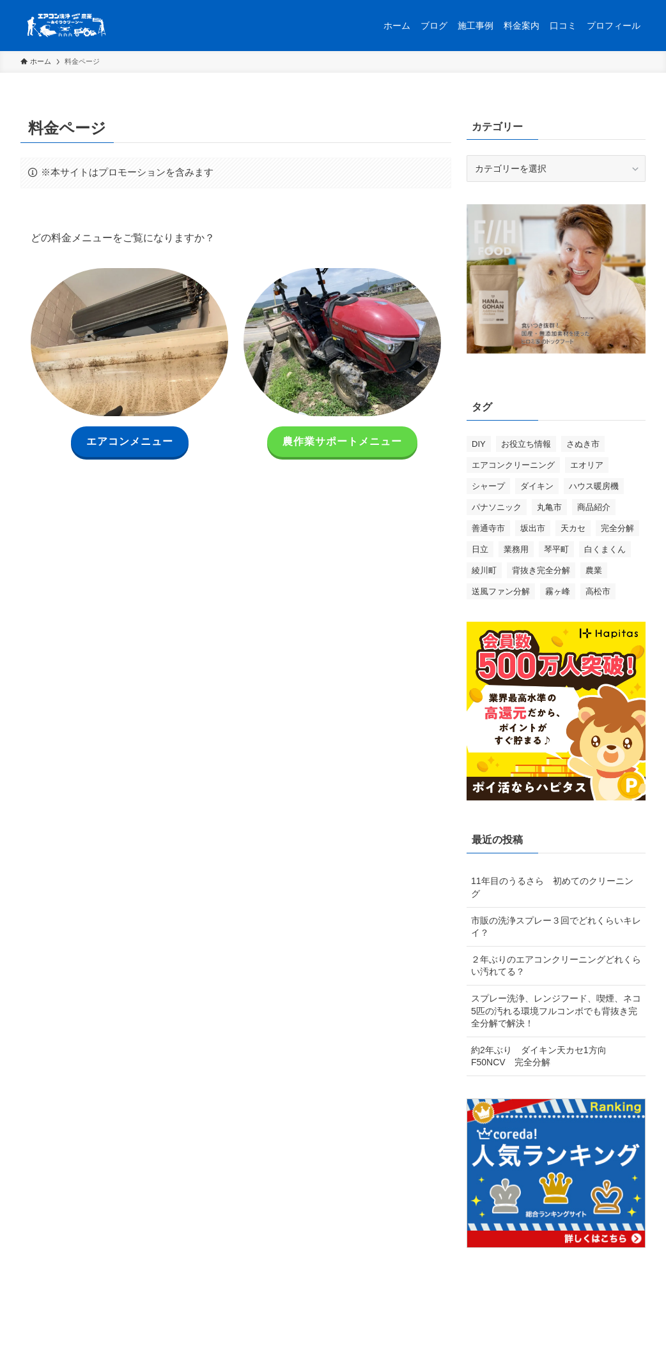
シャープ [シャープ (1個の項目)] (488, 486)
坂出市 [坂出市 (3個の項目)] (532, 528)
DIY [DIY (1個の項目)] (479, 444)
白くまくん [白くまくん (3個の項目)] (605, 549)
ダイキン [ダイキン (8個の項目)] (537, 486)
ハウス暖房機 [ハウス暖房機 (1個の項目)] (594, 486)
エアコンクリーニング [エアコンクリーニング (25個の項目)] (513, 465)
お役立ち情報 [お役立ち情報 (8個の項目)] (526, 444)
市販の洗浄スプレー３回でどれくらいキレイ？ (556, 926)
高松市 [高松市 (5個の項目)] (597, 591)
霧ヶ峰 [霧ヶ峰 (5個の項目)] (557, 591)
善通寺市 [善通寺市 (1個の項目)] (488, 528)
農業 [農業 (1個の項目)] (593, 570)
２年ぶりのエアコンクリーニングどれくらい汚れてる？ (556, 965)
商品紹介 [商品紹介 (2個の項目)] (593, 507)
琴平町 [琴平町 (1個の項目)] (556, 549)
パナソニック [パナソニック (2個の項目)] (497, 507)
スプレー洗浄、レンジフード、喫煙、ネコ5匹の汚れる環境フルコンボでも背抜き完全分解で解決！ (556, 1010)
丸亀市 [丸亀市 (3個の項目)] (549, 507)
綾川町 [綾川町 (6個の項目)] (484, 570)
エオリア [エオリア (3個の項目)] (586, 465)
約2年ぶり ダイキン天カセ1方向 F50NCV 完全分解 (543, 1056)
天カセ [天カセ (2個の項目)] (573, 528)
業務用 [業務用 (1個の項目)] (516, 549)
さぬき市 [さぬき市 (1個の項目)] (583, 444)
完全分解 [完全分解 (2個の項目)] (617, 528)
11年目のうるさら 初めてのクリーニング (552, 887)
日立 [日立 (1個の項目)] (480, 549)
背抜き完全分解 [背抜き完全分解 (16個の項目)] (541, 570)
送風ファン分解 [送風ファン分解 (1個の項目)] (501, 591)
